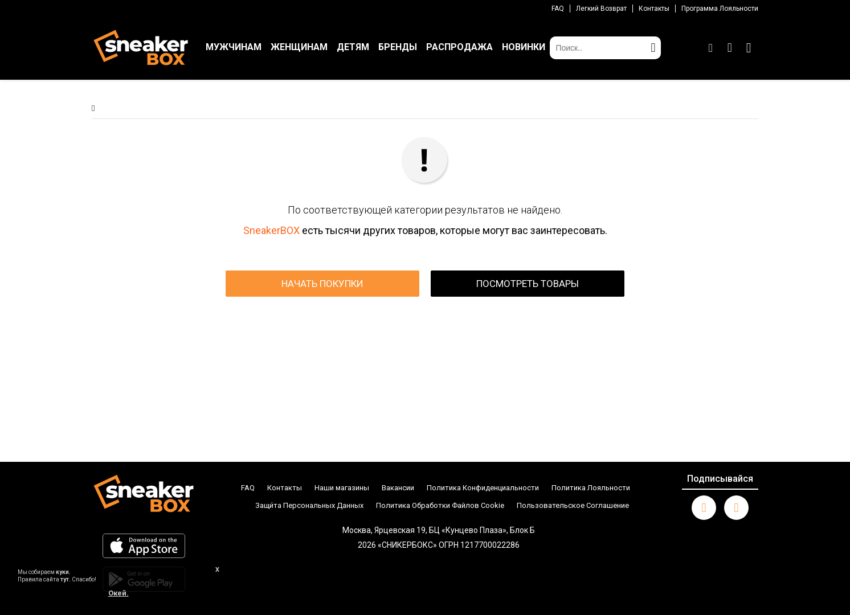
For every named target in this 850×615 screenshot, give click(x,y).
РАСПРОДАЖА (459, 47)
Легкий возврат (601, 9)
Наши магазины (341, 487)
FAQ (557, 9)
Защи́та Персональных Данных (309, 505)
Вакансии (398, 487)
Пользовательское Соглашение (573, 505)
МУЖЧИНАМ (233, 47)
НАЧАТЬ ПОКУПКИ (322, 283)
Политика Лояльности (590, 487)
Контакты (654, 9)
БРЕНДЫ (397, 47)
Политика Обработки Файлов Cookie (440, 505)
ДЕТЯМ (353, 47)
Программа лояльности (719, 9)
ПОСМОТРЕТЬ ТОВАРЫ (527, 283)
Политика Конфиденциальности (483, 487)
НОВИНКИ (523, 47)
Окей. (118, 593)
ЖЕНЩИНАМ (299, 47)
